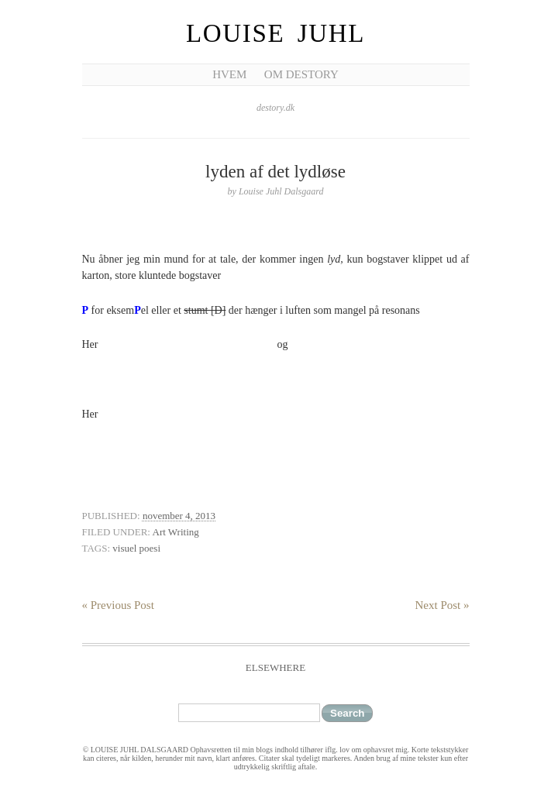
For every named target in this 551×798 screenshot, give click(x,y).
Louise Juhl (275, 33)
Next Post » (442, 605)
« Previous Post (118, 605)
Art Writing (176, 532)
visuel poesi (136, 548)
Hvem (229, 74)
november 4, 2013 (179, 515)
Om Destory (301, 74)
